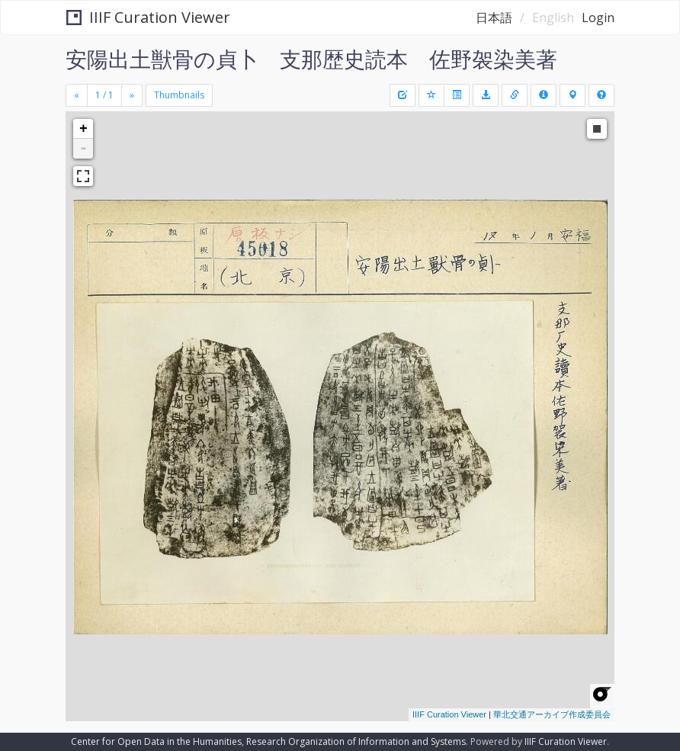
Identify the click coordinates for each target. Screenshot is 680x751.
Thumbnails (179, 94)
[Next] (132, 95)
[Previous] (77, 95)
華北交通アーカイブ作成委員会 (552, 714)
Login (598, 17)
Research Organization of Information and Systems (356, 741)
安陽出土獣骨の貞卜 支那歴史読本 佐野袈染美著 (311, 58)
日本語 (494, 17)
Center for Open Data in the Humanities (156, 741)
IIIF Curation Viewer (148, 17)
